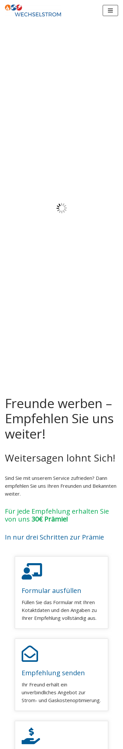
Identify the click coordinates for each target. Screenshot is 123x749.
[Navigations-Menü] (110, 10)
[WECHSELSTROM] (33, 10)
